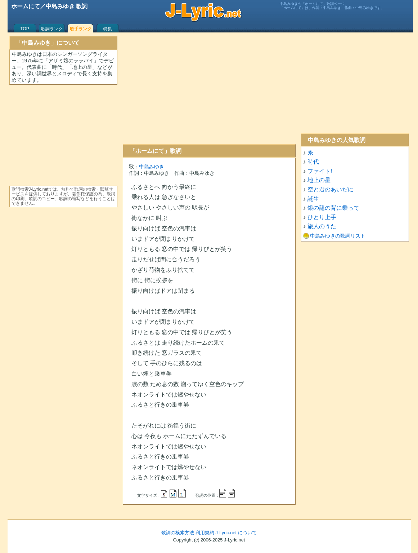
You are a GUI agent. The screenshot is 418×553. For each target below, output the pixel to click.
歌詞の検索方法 (177, 532)
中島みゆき (151, 166)
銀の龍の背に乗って (333, 208)
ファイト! (319, 171)
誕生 (313, 199)
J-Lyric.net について (236, 532)
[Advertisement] (209, 88)
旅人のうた (321, 226)
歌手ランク (80, 28)
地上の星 (319, 180)
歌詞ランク (52, 28)
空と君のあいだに (330, 189)
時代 (313, 162)
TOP (24, 28)
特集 (107, 28)
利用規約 (204, 532)
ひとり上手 (321, 217)
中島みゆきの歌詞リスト (337, 236)
